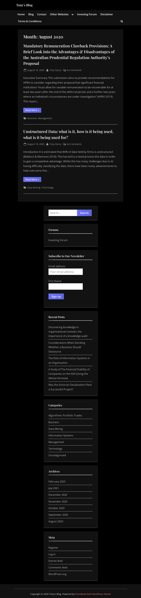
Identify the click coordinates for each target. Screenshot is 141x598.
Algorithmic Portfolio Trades (65, 415)
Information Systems (60, 435)
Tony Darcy (55, 70)
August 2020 (55, 521)
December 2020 (57, 494)
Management (45, 118)
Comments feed (57, 567)
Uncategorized (57, 455)
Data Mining (33, 187)
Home (21, 14)
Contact (41, 14)
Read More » (33, 110)
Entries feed (55, 561)
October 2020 (56, 508)
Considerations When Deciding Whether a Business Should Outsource (66, 347)
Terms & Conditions (30, 21)
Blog (31, 14)
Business (32, 118)
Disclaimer (106, 14)
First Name (54, 281)
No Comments (74, 70)
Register (53, 547)
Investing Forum (87, 14)
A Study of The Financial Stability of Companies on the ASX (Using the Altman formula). (69, 374)
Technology (48, 187)
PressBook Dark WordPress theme (93, 593)
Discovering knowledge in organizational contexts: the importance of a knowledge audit (67, 331)
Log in (52, 554)
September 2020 (58, 514)
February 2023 (56, 481)
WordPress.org (57, 574)
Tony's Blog (24, 5)
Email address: (65, 270)
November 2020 (57, 501)
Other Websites (59, 14)
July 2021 (53, 488)
